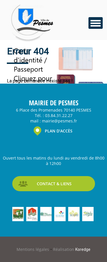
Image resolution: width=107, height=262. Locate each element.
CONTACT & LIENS (54, 183)
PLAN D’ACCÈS (58, 131)
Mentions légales (33, 249)
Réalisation (71, 249)
